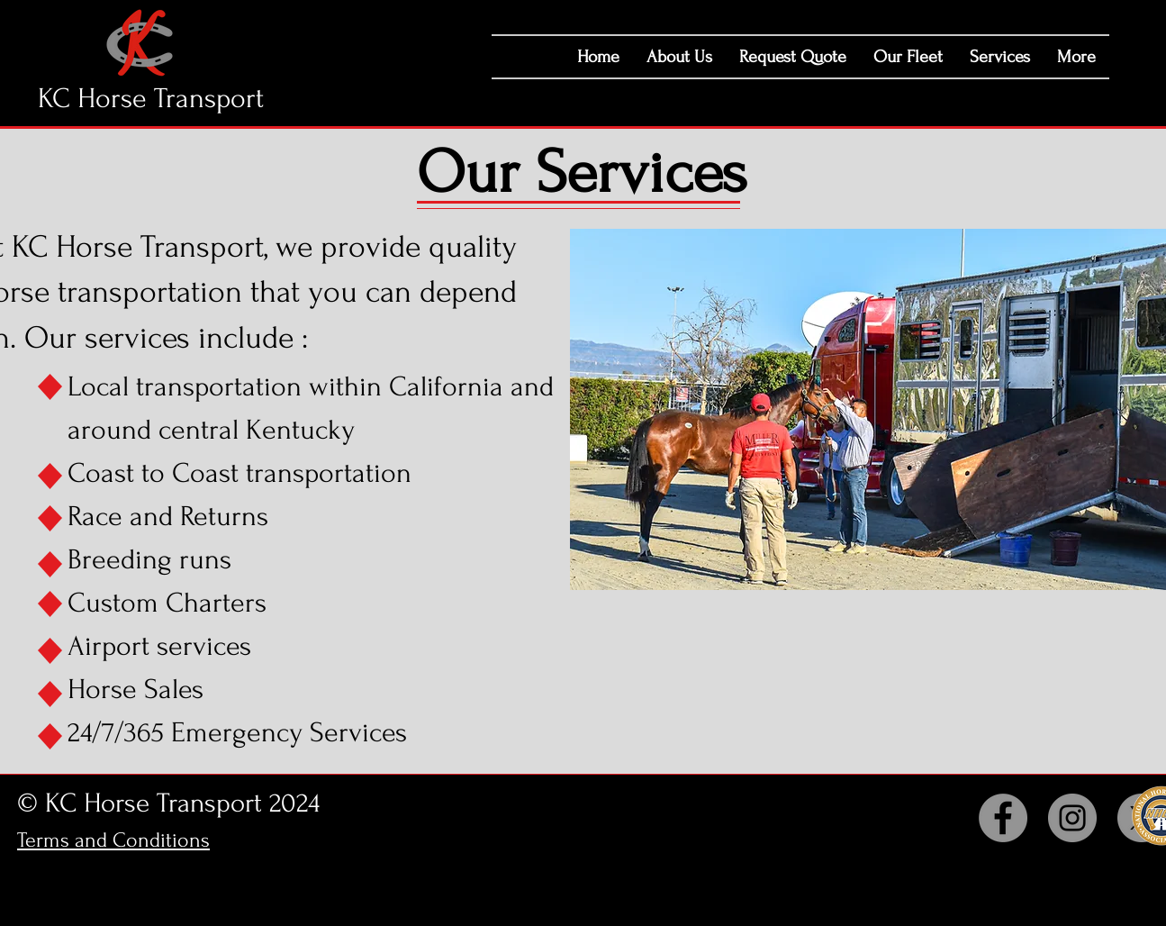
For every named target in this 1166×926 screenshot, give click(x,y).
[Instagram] (1072, 818)
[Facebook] (1003, 818)
